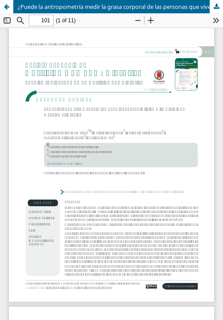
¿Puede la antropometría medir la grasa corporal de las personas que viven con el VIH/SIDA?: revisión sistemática (120, 7)
